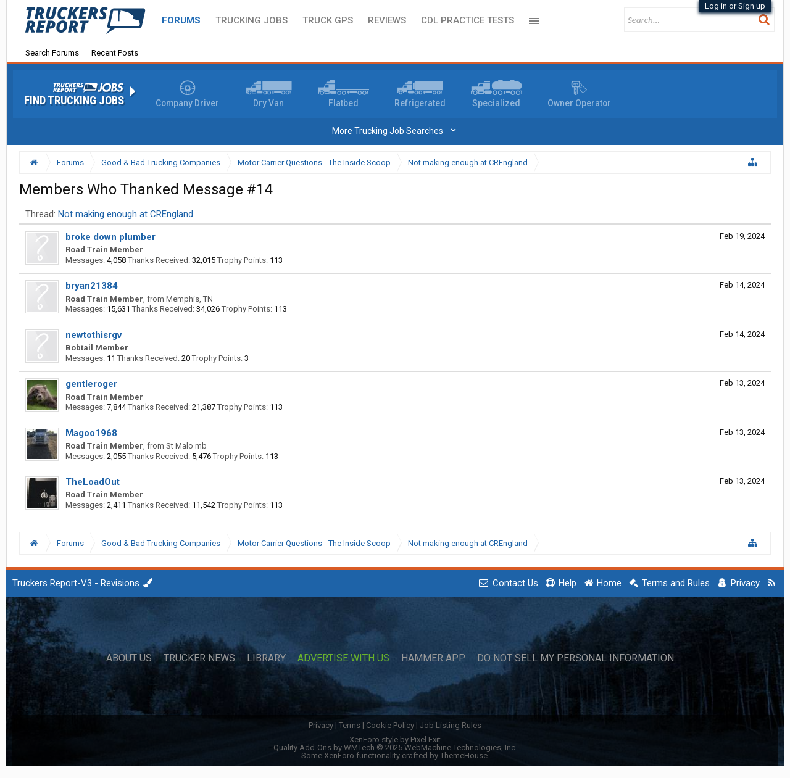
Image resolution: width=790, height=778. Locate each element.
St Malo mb (186, 445)
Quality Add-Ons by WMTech (395, 747)
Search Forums (52, 52)
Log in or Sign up (735, 5)
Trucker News (199, 658)
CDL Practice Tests (467, 20)
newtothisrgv (93, 335)
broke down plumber (110, 236)
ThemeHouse (464, 755)
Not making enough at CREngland (125, 214)
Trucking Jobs (251, 20)
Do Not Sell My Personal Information (575, 658)
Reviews (387, 20)
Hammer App (433, 658)
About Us (129, 658)
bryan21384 (91, 285)
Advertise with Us (343, 658)
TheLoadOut (92, 481)
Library (266, 658)
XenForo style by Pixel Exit (395, 739)
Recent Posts (114, 52)
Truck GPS (327, 20)
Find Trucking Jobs (74, 100)
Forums (181, 20)
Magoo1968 (91, 433)
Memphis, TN (189, 299)
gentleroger (91, 383)
